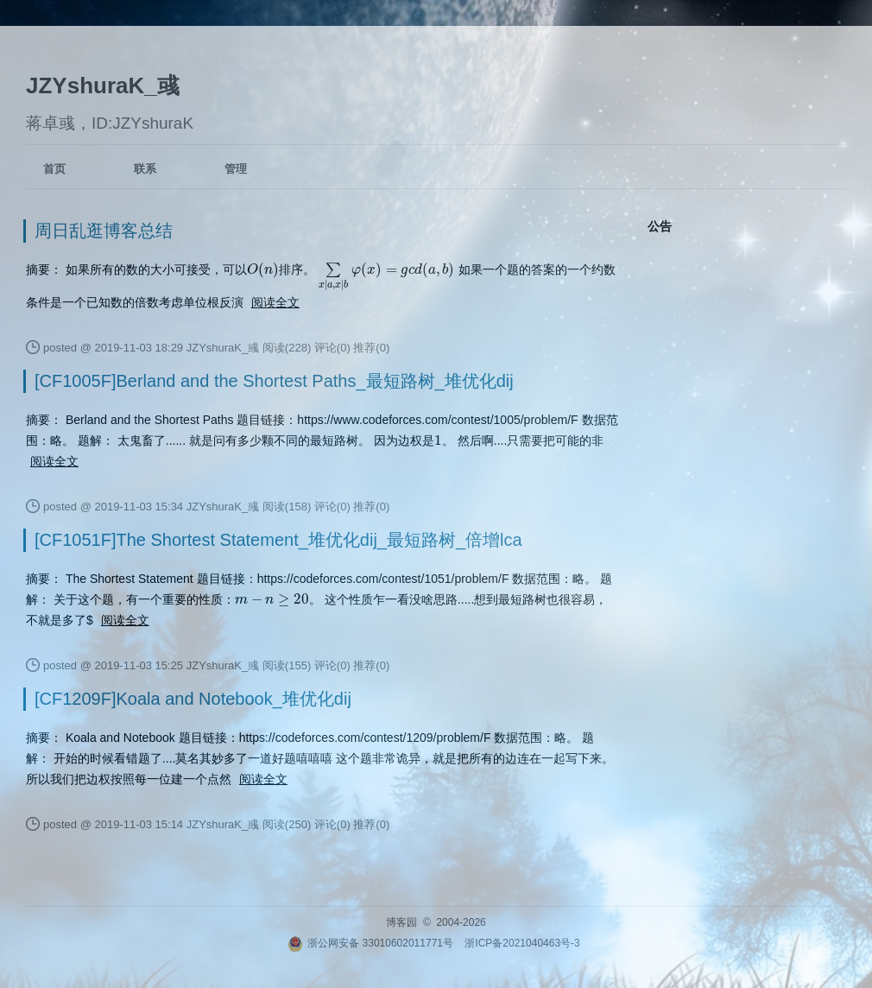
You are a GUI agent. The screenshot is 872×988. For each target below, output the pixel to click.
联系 (145, 168)
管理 (235, 168)
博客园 (401, 922)
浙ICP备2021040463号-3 (521, 943)
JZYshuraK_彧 (103, 85)
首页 (54, 168)
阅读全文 (275, 302)
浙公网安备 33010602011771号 (370, 943)
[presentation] (263, 269)
